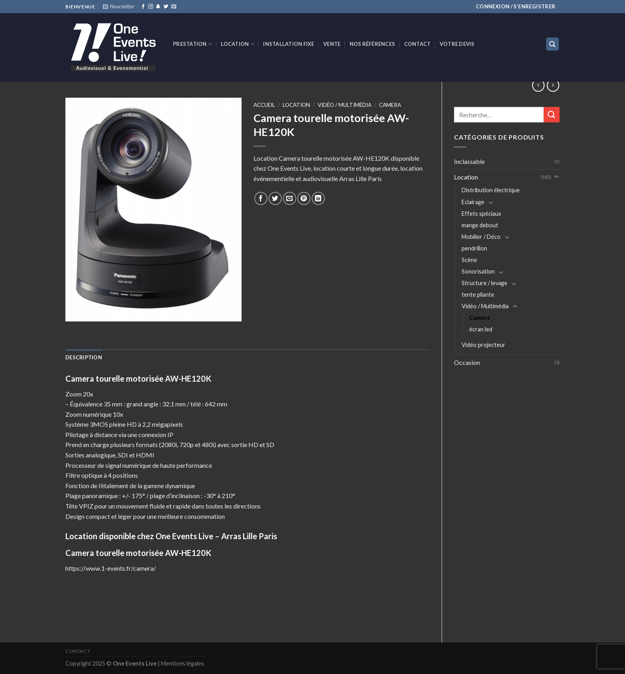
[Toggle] (556, 177)
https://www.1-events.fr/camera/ (110, 568)
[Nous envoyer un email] (173, 7)
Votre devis (457, 44)
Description (83, 357)
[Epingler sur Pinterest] (304, 198)
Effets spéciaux (481, 213)
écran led (480, 329)
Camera (479, 317)
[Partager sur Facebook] (260, 198)
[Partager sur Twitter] (275, 198)
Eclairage (473, 202)
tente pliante (478, 294)
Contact (417, 44)
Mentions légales (182, 663)
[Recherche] (552, 44)
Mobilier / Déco (481, 236)
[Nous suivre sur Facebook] (143, 7)
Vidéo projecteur (483, 344)
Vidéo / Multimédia (485, 306)
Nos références (372, 44)
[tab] (83, 357)
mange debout (480, 225)
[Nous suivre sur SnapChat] (158, 7)
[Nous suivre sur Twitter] (165, 7)
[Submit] (552, 114)
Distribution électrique (491, 190)
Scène (469, 259)
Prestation (192, 44)
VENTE (331, 44)
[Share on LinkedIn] (318, 198)
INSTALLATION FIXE (288, 44)
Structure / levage (484, 283)
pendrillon (474, 248)
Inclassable (469, 161)
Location (237, 44)
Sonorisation (478, 271)
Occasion (467, 362)
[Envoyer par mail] (289, 198)
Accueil (264, 105)
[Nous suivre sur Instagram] (150, 7)
